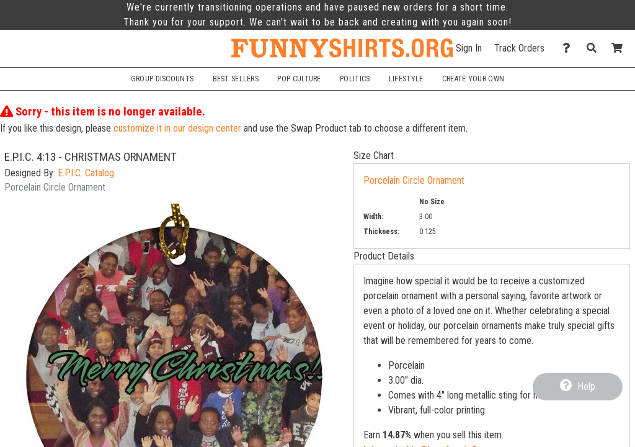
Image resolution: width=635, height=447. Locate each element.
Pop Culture (299, 78)
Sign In (469, 48)
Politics (355, 78)
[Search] (595, 48)
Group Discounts (162, 78)
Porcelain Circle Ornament (413, 180)
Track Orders (519, 48)
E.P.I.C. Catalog (86, 173)
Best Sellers (236, 78)
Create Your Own (473, 78)
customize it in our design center (177, 128)
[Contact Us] (569, 48)
